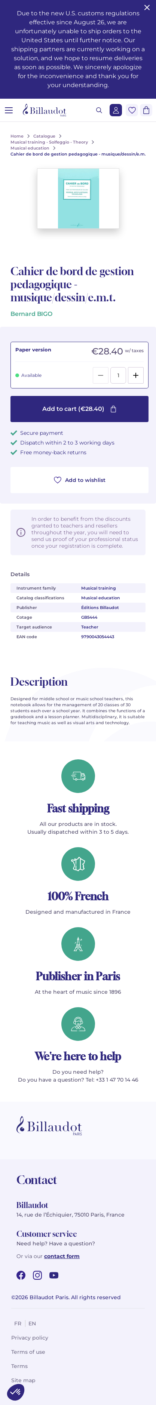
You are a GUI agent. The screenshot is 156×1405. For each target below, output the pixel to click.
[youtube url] (53, 1275)
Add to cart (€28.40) (79, 408)
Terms (19, 1366)
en (32, 1323)
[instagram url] (37, 1275)
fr (17, 1323)
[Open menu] (9, 110)
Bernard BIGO (31, 313)
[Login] (116, 110)
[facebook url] (20, 1275)
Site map (23, 1380)
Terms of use (28, 1352)
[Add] (136, 375)
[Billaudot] (44, 110)
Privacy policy (29, 1337)
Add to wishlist (79, 480)
